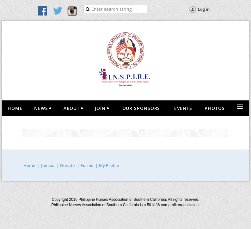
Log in (204, 9)
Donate (67, 165)
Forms (87, 165)
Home (29, 165)
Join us (47, 165)
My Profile (109, 165)
